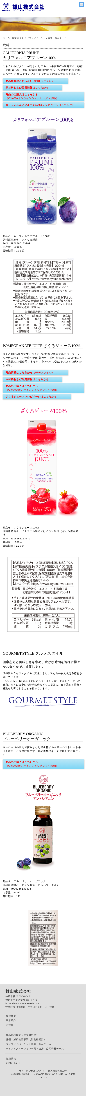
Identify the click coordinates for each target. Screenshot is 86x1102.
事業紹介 (16, 38)
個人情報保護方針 (57, 1071)
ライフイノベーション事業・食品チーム (45, 38)
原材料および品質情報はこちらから (27, 87)
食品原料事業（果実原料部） (22, 1035)
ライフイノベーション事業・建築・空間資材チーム (35, 1048)
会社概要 (11, 1015)
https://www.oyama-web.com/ (22, 1003)
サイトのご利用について (32, 1071)
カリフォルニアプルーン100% (40, 105)
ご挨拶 (9, 1025)
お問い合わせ (13, 1063)
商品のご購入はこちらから (32, 96)
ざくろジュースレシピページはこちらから (31, 396)
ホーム (6, 38)
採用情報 (11, 1058)
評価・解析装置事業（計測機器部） (26, 1039)
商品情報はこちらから (30, 81)
